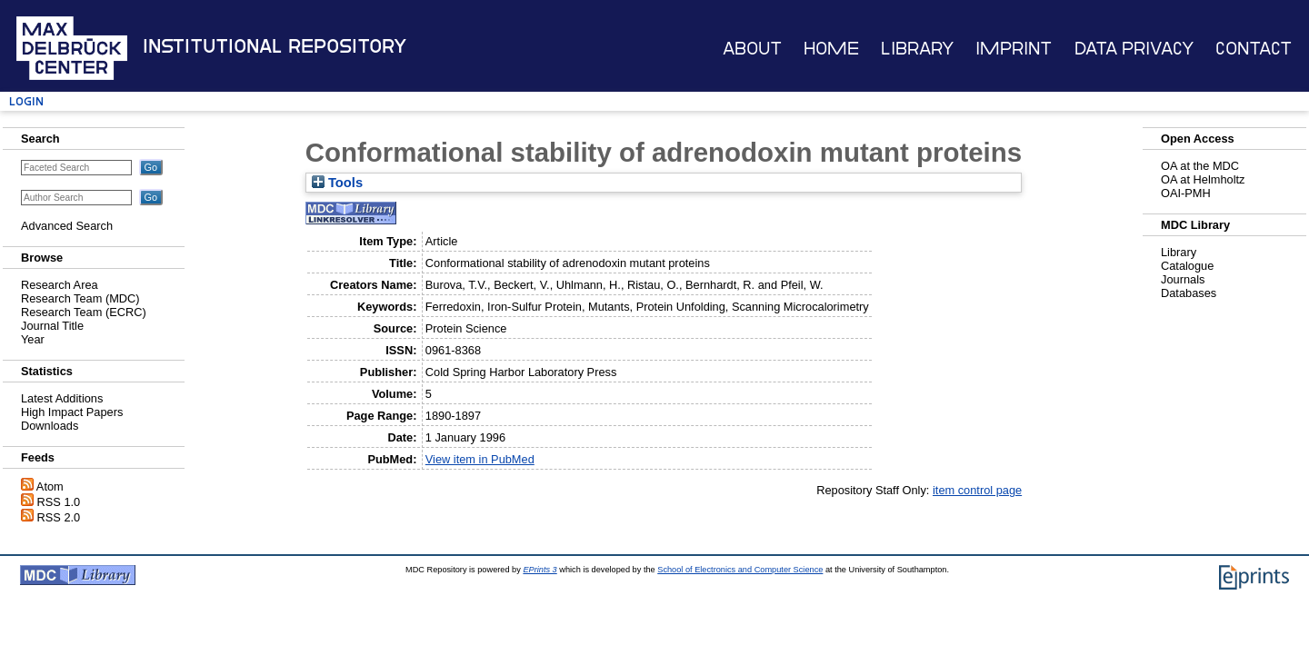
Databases (1188, 293)
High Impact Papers (72, 412)
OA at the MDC (1200, 166)
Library (917, 48)
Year (33, 339)
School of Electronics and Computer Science (740, 569)
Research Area (59, 285)
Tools (337, 182)
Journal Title (52, 325)
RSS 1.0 (59, 502)
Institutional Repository (274, 46)
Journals (1182, 279)
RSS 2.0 (59, 517)
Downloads (49, 425)
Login (26, 101)
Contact (1253, 48)
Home (831, 48)
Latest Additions (62, 398)
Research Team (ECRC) (83, 312)
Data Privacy (1134, 48)
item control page (977, 490)
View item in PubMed (480, 459)
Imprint (1013, 48)
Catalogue (1187, 266)
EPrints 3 (539, 569)
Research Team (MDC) (80, 298)
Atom (50, 486)
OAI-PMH (1186, 193)
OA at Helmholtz (1202, 179)
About (752, 48)
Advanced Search (67, 226)
